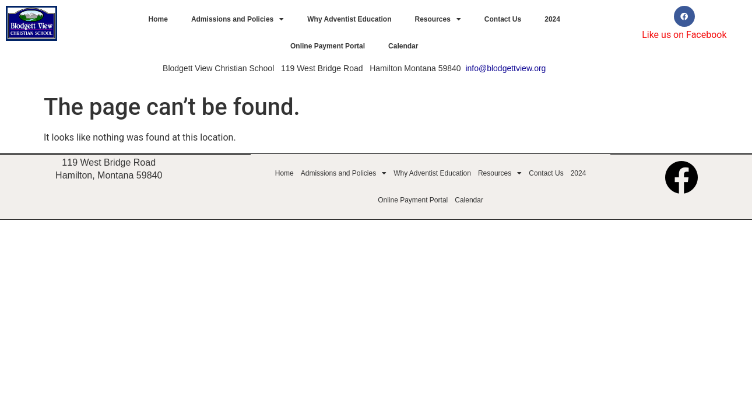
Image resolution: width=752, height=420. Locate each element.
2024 (552, 19)
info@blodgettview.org (505, 68)
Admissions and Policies (237, 19)
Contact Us (502, 19)
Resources (437, 19)
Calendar (403, 46)
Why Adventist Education (349, 19)
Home (158, 19)
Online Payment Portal (327, 46)
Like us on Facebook (684, 34)
